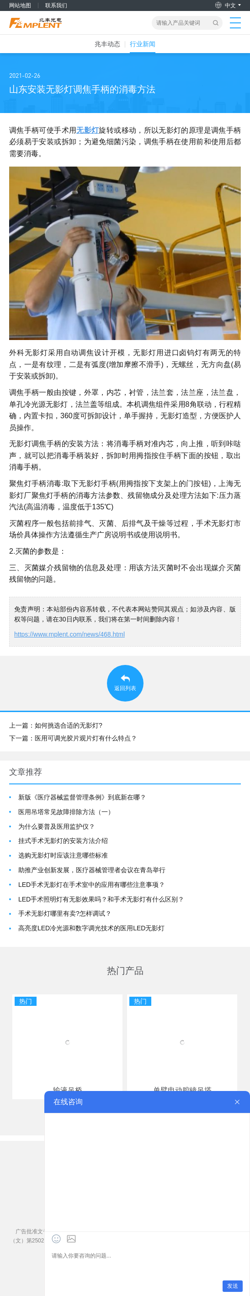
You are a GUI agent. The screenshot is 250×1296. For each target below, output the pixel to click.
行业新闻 (142, 44)
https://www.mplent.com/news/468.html (69, 634)
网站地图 (20, 5)
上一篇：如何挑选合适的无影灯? (55, 725)
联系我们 (56, 5)
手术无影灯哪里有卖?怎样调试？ (65, 913)
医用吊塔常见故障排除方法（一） (66, 811)
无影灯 (87, 130)
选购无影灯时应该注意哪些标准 (63, 855)
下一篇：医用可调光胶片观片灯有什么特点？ (73, 738)
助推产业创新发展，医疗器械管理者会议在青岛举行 (91, 870)
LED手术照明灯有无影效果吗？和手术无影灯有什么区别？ (101, 899)
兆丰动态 (107, 44)
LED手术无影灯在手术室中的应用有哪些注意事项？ (91, 884)
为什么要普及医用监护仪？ (56, 826)
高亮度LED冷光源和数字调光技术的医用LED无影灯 (91, 928)
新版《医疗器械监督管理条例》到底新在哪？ (82, 797)
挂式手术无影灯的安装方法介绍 (63, 840)
